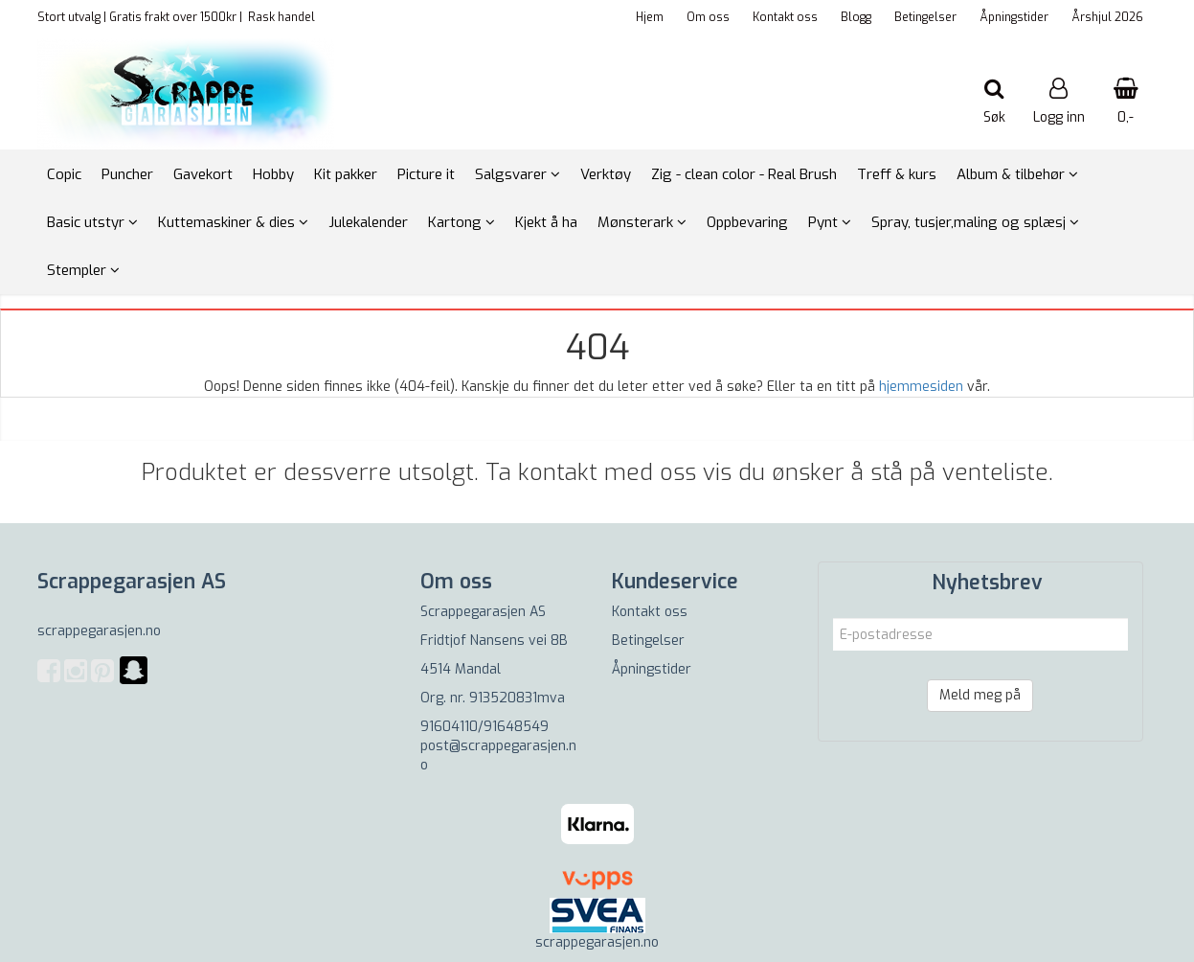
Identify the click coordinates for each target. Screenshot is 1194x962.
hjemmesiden (921, 387)
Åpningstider (1014, 17)
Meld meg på (980, 695)
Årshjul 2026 (1107, 17)
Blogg (856, 17)
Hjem (650, 17)
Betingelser (925, 17)
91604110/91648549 (484, 727)
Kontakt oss (785, 17)
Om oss (708, 17)
